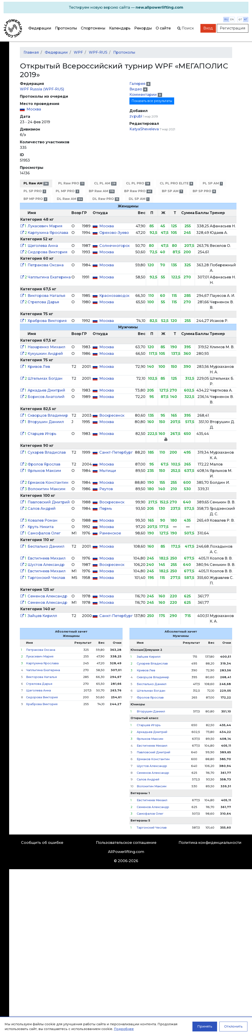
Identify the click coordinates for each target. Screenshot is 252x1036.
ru (226, 19)
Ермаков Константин (48, 482)
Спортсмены (93, 28)
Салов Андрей (42, 508)
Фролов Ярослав (44, 464)
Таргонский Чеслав (46, 578)
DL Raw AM (70, 199)
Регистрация (232, 28)
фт (240, 19)
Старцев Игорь (42, 434)
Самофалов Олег (44, 533)
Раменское (110, 533)
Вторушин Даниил (46, 422)
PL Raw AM (36, 183)
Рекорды (143, 28)
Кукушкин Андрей (45, 353)
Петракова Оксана (46, 265)
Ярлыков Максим (44, 470)
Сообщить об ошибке (42, 842)
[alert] (126, 7)
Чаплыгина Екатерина (49, 277)
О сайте (163, 28)
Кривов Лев (39, 366)
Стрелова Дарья (43, 302)
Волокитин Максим (47, 489)
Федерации (39, 28)
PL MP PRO (67, 191)
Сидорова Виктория (47, 252)
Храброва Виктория (47, 321)
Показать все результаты (151, 101)
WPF (78, 52)
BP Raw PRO (138, 191)
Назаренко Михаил (46, 347)
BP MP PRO (35, 199)
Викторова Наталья (46, 295)
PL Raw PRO (71, 183)
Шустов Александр (46, 564)
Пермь (105, 508)
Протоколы (66, 28)
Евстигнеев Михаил (47, 558)
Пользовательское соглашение (126, 842)
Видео (136, 89)
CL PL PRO (138, 183)
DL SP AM (139, 199)
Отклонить (233, 1026)
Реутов (106, 489)
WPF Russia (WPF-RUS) (42, 89)
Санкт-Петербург (116, 452)
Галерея (137, 83)
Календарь (120, 28)
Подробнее (124, 1029)
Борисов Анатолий (46, 397)
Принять (204, 1026)
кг (245, 19)
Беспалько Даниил (46, 546)
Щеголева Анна (43, 245)
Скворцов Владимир (48, 415)
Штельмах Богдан (45, 378)
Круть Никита (41, 527)
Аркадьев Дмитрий (46, 390)
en (232, 19)
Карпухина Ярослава (48, 232)
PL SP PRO (35, 191)
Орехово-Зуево (114, 232)
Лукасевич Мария (45, 226)
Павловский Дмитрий (49, 502)
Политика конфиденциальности (210, 842)
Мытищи (107, 470)
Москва (33, 109)
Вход (208, 28)
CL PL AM (105, 183)
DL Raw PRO (105, 199)
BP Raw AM (102, 191)
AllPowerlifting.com (126, 852)
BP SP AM (172, 191)
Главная (31, 52)
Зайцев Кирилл (42, 616)
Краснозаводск (114, 295)
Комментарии (143, 94)
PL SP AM (213, 183)
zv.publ (135, 116)
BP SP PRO (204, 191)
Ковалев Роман (43, 520)
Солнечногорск (114, 245)
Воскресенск (111, 415)
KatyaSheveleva (144, 129)
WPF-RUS (98, 52)
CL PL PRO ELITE (176, 183)
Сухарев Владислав (47, 452)
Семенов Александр (47, 596)
